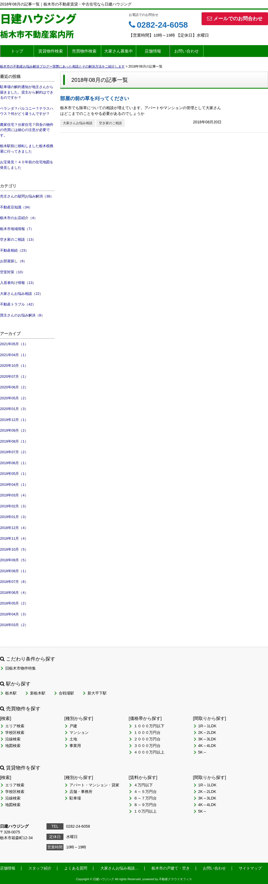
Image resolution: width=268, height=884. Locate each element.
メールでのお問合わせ (235, 18)
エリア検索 (14, 726)
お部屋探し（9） (13, 261)
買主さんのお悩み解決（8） (22, 315)
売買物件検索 (84, 51)
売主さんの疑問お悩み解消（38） (27, 196)
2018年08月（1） (14, 571)
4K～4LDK (207, 745)
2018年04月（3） (14, 614)
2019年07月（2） (14, 452)
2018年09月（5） (14, 560)
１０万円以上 (145, 811)
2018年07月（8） (14, 582)
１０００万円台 (147, 732)
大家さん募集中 (118, 51)
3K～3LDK (207, 739)
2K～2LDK (207, 732)
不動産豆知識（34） (16, 207)
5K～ (202, 752)
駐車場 (75, 798)
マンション (79, 732)
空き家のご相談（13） (18, 239)
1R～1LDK (207, 726)
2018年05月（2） (14, 603)
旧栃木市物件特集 (20, 668)
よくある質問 (75, 868)
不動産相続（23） (14, 250)
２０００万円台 (147, 739)
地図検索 (13, 745)
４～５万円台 (145, 791)
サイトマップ (250, 868)
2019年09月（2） (14, 430)
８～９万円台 (145, 804)
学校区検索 (14, 732)
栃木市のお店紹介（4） (18, 218)
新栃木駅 (37, 693)
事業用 (75, 745)
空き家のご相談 (110, 123)
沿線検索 (13, 739)
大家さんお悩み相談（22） (21, 294)
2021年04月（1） (14, 355)
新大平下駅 (97, 693)
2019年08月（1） (14, 441)
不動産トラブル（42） (18, 304)
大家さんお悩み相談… (119, 868)
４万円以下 (143, 785)
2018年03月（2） (14, 625)
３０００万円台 (147, 745)
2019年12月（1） (14, 420)
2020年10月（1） (14, 366)
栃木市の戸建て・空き (171, 868)
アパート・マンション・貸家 (94, 785)
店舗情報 (153, 51)
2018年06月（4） (14, 593)
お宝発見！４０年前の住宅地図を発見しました (26, 165)
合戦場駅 (66, 693)
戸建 (73, 726)
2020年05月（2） (14, 398)
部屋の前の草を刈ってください (94, 98)
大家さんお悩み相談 (77, 123)
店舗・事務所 (80, 791)
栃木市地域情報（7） (17, 229)
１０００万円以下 (149, 726)
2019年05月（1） (14, 474)
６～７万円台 (145, 798)
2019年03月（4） (14, 495)
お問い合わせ (186, 51)
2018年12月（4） (14, 528)
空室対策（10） (12, 272)
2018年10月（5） (14, 549)
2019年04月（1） (14, 484)
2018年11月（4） (14, 538)
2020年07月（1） (14, 376)
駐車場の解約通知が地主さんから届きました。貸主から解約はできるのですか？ (26, 92)
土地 (73, 739)
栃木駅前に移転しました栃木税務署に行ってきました (26, 148)
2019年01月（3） (14, 517)
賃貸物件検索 (50, 51)
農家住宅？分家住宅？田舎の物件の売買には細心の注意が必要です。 (26, 130)
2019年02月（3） (14, 506)
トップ (17, 51)
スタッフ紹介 (39, 868)
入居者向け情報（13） (18, 283)
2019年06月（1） (14, 463)
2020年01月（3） (14, 409)
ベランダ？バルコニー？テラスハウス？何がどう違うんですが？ (26, 111)
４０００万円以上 (149, 752)
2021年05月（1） (14, 344)
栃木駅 (11, 693)
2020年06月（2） (14, 387)
